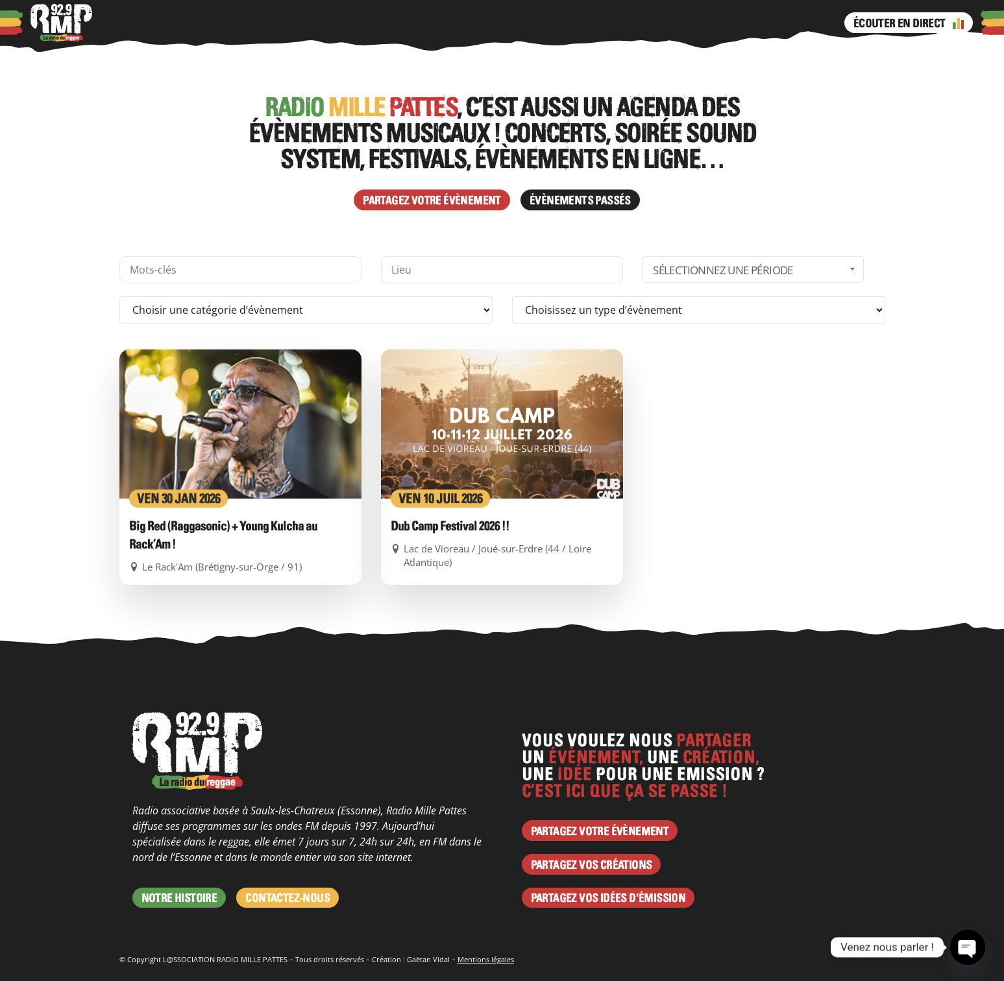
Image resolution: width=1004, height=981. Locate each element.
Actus (233, 23)
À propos (134, 23)
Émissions (397, 23)
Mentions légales (486, 959)
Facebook (437, 23)
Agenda (275, 23)
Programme (332, 23)
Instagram (462, 23)
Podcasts (188, 23)
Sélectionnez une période (755, 355)
